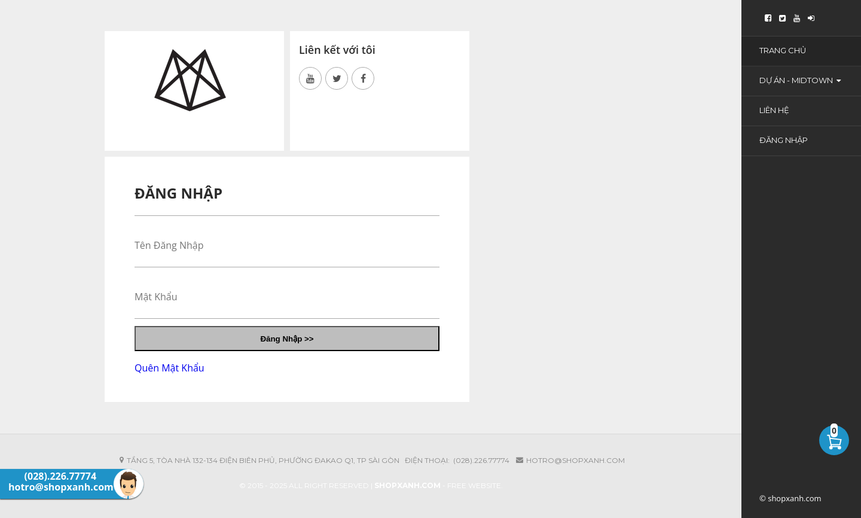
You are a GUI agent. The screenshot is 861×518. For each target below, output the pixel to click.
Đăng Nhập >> (286, 338)
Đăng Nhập (783, 140)
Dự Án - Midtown (800, 80)
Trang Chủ (782, 50)
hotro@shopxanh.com (575, 460)
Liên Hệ (774, 110)
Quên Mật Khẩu (169, 367)
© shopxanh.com (790, 498)
